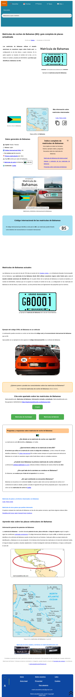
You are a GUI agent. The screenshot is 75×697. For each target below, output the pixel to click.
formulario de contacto (59, 661)
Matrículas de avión (10, 162)
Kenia (24, 513)
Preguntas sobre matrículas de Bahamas (55, 167)
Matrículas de (23, 417)
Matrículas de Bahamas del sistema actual (55, 158)
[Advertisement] (37, 94)
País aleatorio (43, 685)
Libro (56, 677)
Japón (16, 513)
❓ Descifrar (14, 4)
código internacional (24, 453)
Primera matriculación (11, 156)
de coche (21, 465)
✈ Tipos (49, 4)
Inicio (4, 3)
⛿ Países (39, 4)
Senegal (20, 513)
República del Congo (8, 513)
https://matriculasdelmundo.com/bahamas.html (36, 402)
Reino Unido (62, 118)
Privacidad (38, 681)
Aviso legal (24, 681)
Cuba (57, 118)
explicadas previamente (21, 534)
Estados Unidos (44, 273)
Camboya (29, 513)
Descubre (6, 10)
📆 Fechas (26, 4)
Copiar (37, 407)
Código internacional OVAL (13, 150)
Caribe (14, 165)
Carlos (32, 40)
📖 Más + (60, 4)
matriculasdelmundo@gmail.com (37, 664)
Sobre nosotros (40, 677)
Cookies (57, 681)
